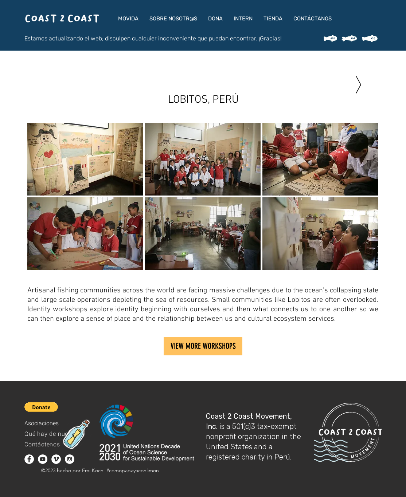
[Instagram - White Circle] (69, 459)
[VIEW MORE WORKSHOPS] (203, 346)
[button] (128, 18)
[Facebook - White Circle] (29, 459)
